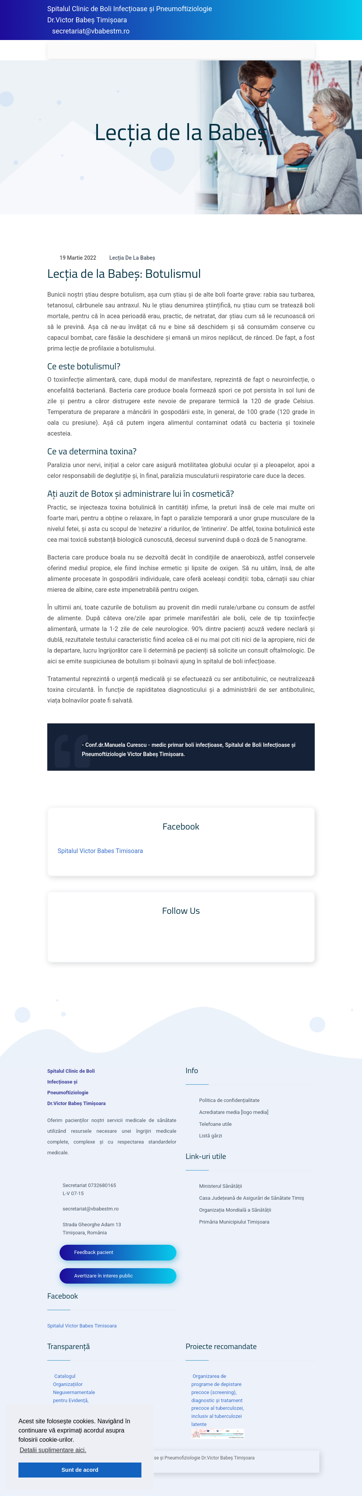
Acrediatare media (219, 1112)
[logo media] (254, 1112)
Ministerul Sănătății (220, 1186)
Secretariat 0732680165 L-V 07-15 (89, 1189)
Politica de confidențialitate (228, 1100)
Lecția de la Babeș (132, 258)
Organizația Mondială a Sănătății (234, 1210)
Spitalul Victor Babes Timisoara (100, 851)
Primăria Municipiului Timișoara (233, 1222)
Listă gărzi (210, 1136)
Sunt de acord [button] (79, 1470)
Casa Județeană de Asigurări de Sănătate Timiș (251, 1198)
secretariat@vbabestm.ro (91, 31)
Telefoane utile (215, 1124)
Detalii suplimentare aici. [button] (53, 1450)
